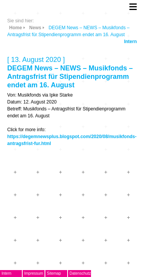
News (35, 27)
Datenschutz (80, 273)
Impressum (33, 273)
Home (15, 27)
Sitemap (54, 273)
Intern (130, 41)
